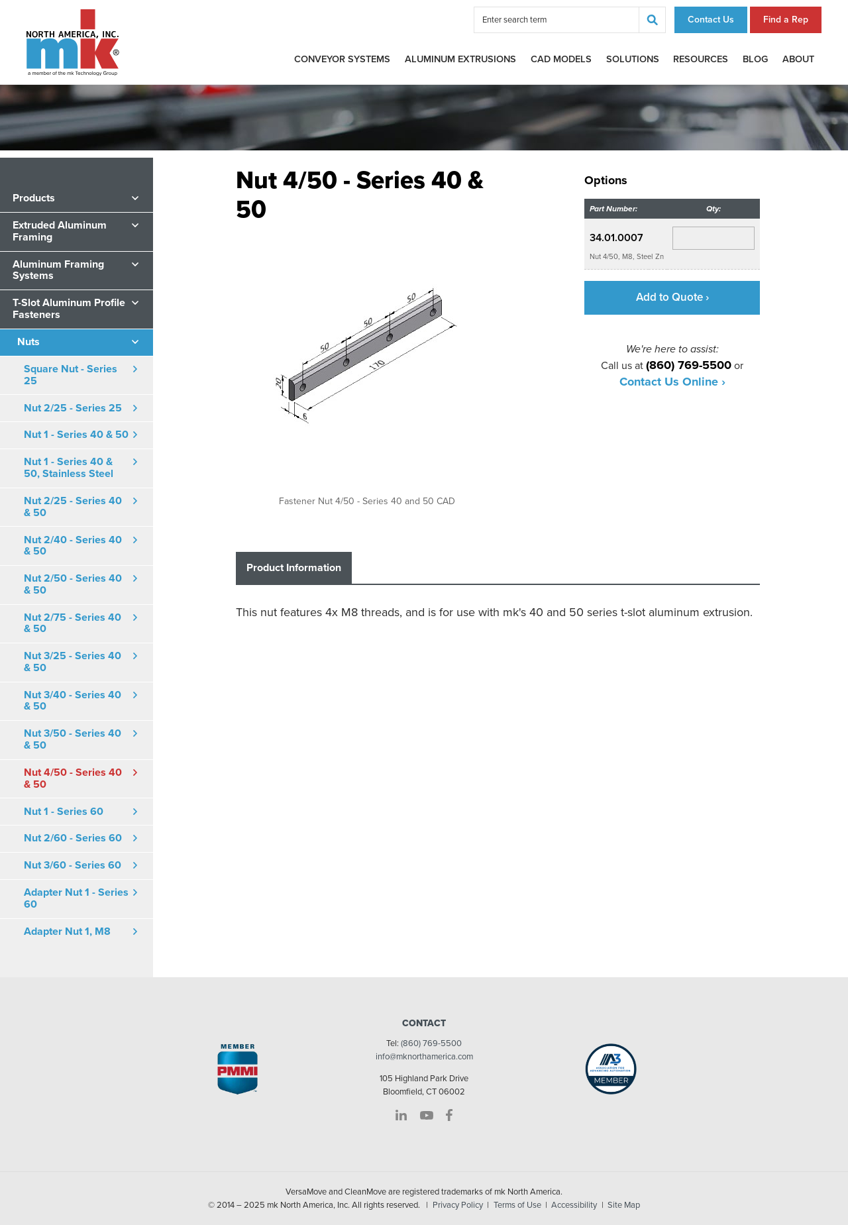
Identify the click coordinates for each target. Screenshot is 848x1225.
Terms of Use (517, 1205)
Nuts (28, 341)
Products (34, 198)
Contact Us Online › (672, 381)
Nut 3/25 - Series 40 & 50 (72, 661)
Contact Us (711, 19)
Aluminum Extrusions (460, 59)
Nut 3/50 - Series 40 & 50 (72, 739)
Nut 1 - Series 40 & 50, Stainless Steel (68, 467)
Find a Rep (785, 19)
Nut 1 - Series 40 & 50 (76, 434)
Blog (755, 59)
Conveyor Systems (342, 59)
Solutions (632, 59)
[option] (367, 365)
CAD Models (561, 59)
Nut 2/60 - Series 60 (73, 838)
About (798, 59)
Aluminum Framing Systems (58, 270)
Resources (700, 59)
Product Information (293, 567)
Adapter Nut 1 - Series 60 (76, 898)
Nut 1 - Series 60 (63, 811)
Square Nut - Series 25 (70, 375)
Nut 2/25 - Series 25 (73, 408)
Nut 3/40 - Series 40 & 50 (72, 701)
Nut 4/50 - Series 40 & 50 (73, 778)
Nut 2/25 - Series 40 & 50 (73, 506)
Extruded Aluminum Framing (60, 231)
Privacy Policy (458, 1205)
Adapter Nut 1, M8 (67, 931)
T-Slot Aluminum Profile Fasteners (69, 308)
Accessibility (574, 1205)
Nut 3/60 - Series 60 (72, 865)
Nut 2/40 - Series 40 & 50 (73, 546)
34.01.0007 (616, 237)
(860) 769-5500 (431, 1043)
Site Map (624, 1205)
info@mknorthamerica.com (424, 1056)
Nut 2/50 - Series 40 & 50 (73, 584)
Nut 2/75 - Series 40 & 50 (72, 623)
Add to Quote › (672, 297)
